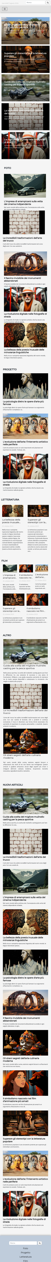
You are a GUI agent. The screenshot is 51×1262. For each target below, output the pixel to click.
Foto (25, 1248)
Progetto (25, 1252)
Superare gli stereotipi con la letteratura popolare (13, 611)
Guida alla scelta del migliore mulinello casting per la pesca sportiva (24, 83)
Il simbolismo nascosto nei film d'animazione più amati (35, 612)
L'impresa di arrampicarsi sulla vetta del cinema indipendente (23, 202)
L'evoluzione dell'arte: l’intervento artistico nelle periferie (22, 26)
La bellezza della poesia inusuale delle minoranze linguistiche (24, 351)
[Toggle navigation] (4, 9)
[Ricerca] (35, 2)
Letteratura (26, 1256)
